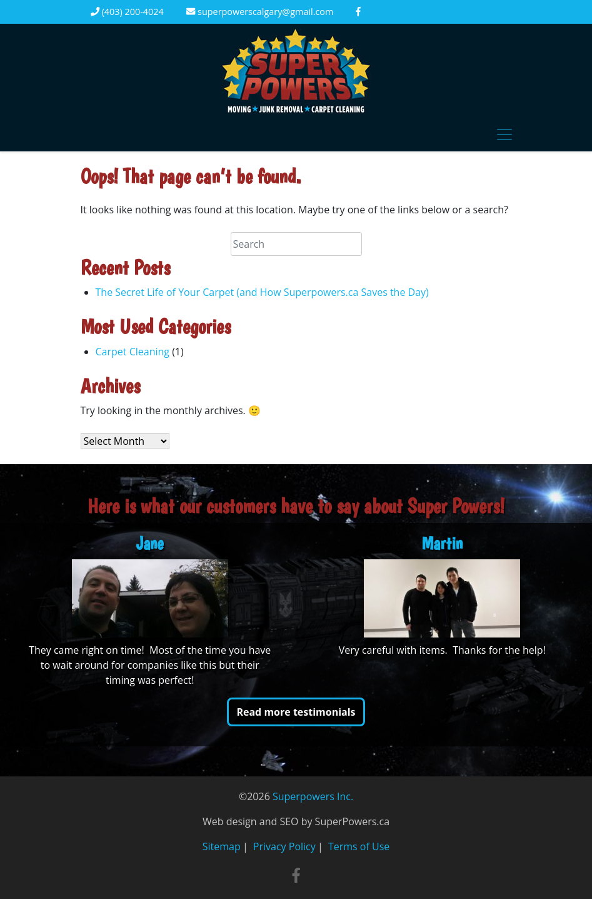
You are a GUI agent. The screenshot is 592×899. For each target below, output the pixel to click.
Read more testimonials (295, 712)
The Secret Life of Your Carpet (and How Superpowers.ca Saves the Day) (262, 292)
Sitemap (222, 846)
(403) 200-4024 (127, 12)
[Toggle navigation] (504, 134)
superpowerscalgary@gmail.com (259, 12)
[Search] (296, 244)
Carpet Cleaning (132, 351)
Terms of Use (358, 846)
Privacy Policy (284, 846)
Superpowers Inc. (313, 796)
